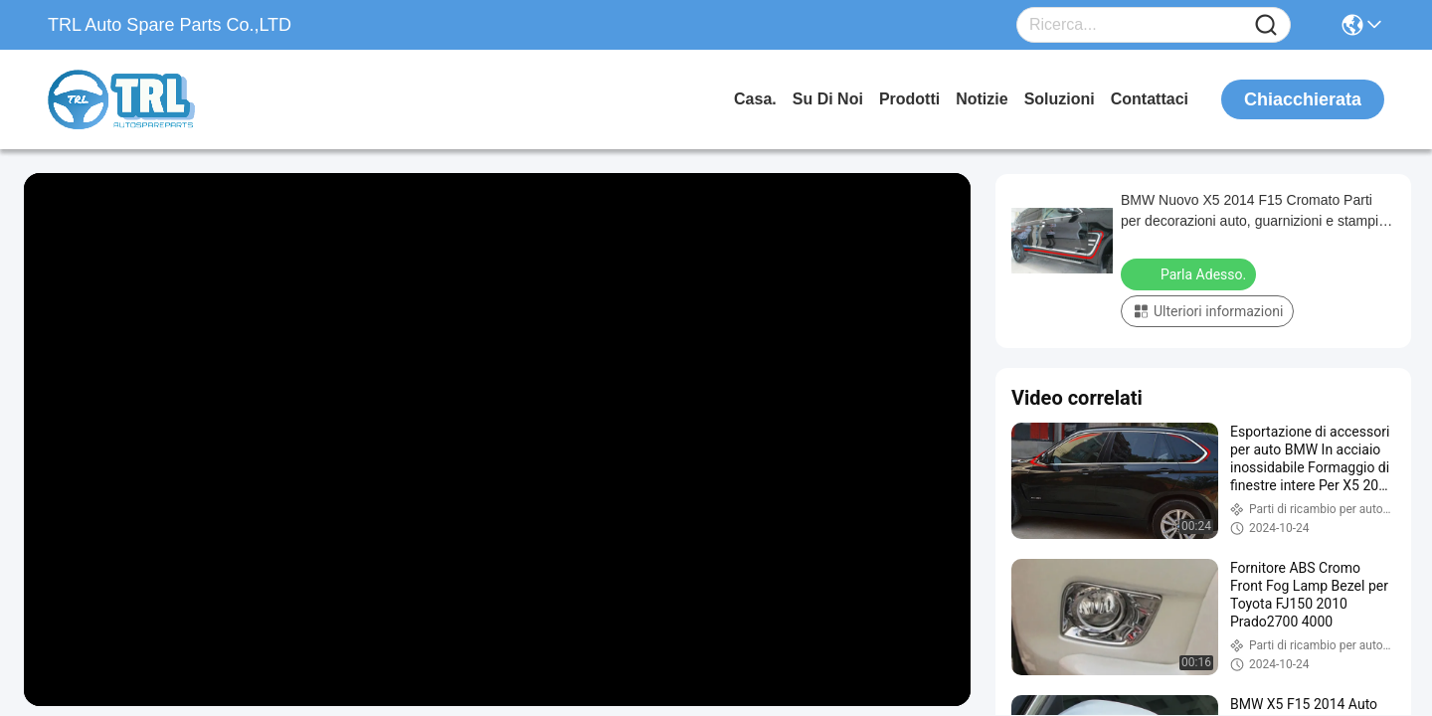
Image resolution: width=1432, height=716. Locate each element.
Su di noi (828, 98)
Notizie (981, 98)
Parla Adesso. (1190, 273)
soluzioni (1059, 98)
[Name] (1266, 25)
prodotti (909, 98)
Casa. (755, 98)
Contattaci (1149, 98)
